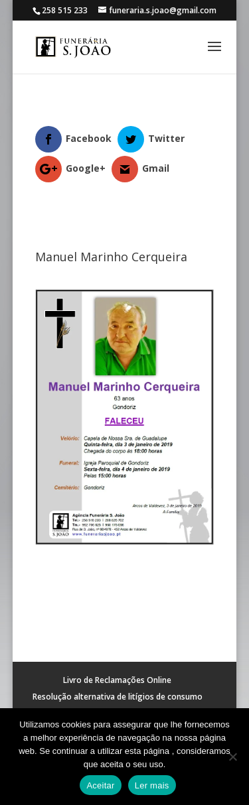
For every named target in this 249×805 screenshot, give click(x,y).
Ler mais (152, 785)
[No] (232, 756)
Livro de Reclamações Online (117, 680)
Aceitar (100, 785)
